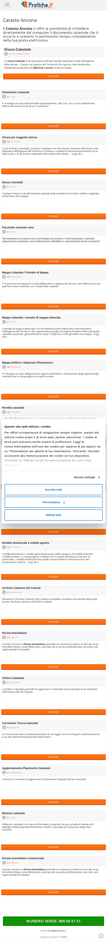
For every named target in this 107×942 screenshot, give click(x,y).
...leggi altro (76, 153)
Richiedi (53, 76)
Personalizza (54, 502)
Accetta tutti (53, 489)
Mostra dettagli (84, 477)
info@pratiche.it (57, 930)
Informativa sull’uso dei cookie (36, 446)
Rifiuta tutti (53, 515)
